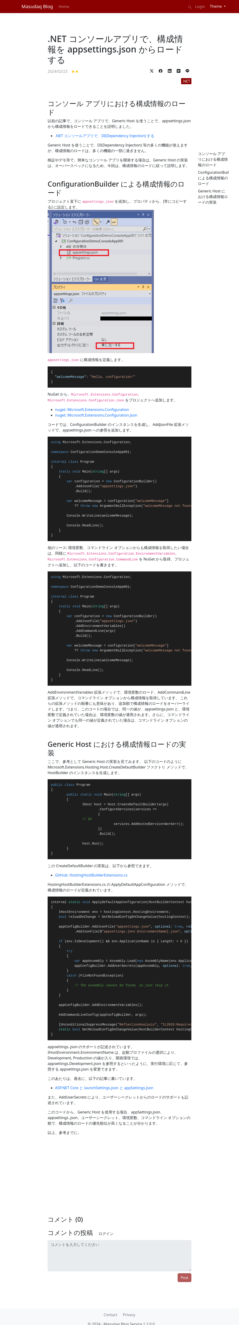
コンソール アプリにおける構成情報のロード (213, 159)
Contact (110, 1314)
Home (64, 6)
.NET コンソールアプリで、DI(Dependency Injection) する (104, 135)
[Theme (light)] (218, 6)
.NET (186, 81)
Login (200, 6)
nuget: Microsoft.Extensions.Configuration (92, 409)
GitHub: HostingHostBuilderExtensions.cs (91, 875)
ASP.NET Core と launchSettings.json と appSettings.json (104, 1087)
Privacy (129, 1314)
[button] (152, 70)
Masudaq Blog (37, 6)
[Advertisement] (26, 182)
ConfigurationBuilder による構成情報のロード (216, 178)
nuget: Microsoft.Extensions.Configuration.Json (96, 415)
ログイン (105, 1233)
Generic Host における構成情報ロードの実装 (213, 196)
